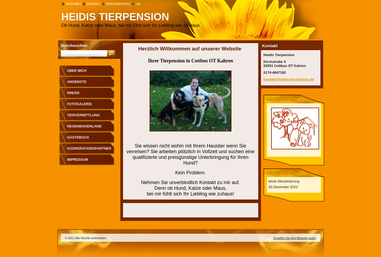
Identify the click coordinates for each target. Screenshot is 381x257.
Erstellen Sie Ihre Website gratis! (294, 238)
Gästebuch (78, 137)
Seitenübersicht (117, 4)
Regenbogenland (84, 126)
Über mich (77, 71)
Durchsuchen (74, 45)
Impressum (77, 160)
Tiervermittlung (83, 115)
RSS (138, 4)
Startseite (73, 4)
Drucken (93, 4)
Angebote (77, 82)
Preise (73, 93)
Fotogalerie (79, 104)
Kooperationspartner (89, 148)
